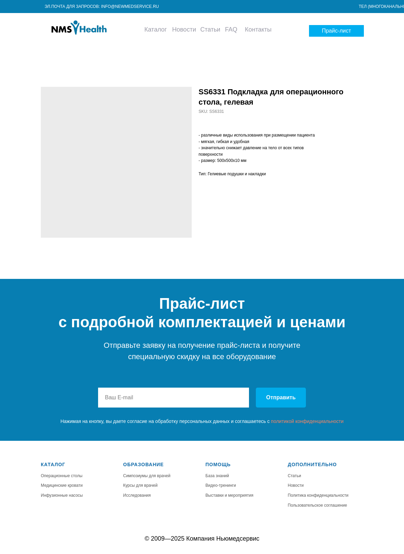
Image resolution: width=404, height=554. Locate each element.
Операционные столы (61, 475)
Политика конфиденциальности (318, 495)
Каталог (155, 29)
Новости (184, 29)
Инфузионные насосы (62, 495)
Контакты (258, 29)
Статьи (210, 29)
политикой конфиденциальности (307, 421)
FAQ (231, 29)
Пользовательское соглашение (317, 505)
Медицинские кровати (62, 485)
